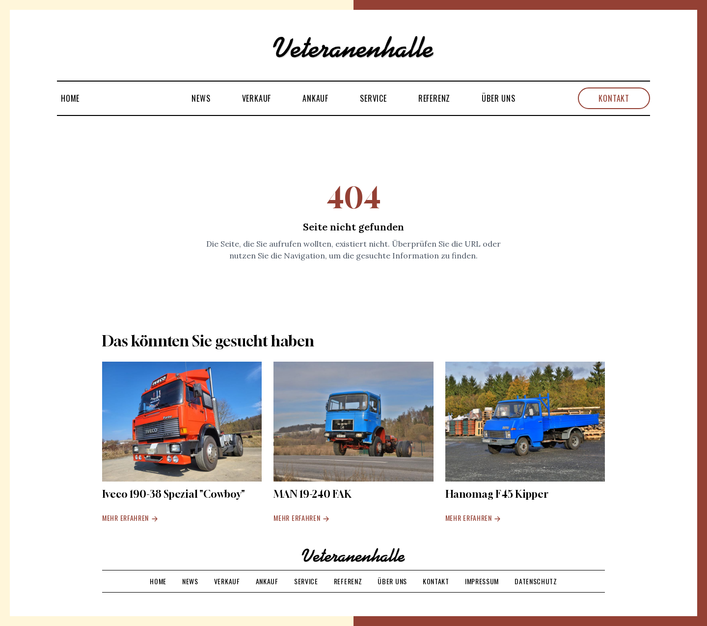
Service (373, 98)
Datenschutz (536, 581)
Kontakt (613, 98)
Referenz (434, 98)
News (200, 98)
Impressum (482, 581)
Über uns (498, 98)
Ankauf (315, 98)
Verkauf (257, 98)
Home (70, 98)
